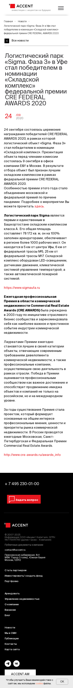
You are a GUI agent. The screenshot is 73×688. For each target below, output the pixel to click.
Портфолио (11, 581)
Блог (7, 615)
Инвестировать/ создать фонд (24, 575)
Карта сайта (12, 649)
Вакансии (10, 610)
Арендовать (12, 593)
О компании (12, 604)
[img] (21, 6)
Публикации (12, 638)
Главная (8, 21)
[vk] (16, 665)
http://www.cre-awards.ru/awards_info (32, 454)
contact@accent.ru (15, 550)
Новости (22, 21)
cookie (39, 683)
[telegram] (8, 665)
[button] (23, 500)
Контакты (11, 644)
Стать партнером (15, 570)
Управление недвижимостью (22, 599)
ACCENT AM (20, 674)
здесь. (39, 206)
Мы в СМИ (10, 633)
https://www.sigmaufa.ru (22, 287)
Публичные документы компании (24, 545)
